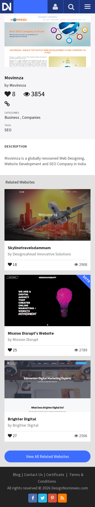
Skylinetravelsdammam (29, 247)
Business (11, 117)
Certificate (55, 474)
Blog (17, 474)
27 (12, 435)
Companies (31, 117)
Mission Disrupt (25, 339)
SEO (7, 129)
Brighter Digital (22, 418)
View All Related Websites (47, 456)
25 (12, 349)
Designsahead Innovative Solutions (42, 254)
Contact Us (33, 474)
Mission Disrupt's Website (31, 333)
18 (12, 264)
